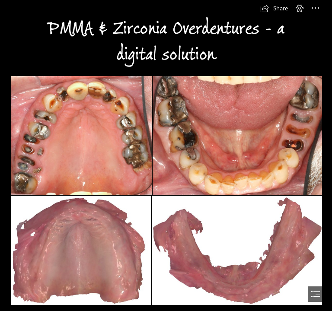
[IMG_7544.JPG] (80, 135)
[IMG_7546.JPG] (236, 135)
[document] (166, 155)
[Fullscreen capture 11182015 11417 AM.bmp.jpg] (80, 250)
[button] (274, 8)
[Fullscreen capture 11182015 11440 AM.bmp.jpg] (236, 250)
